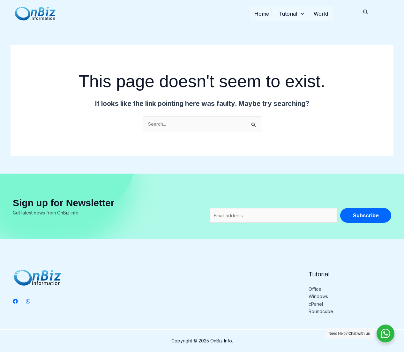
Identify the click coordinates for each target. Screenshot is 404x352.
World (321, 14)
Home (261, 14)
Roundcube (321, 311)
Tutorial (291, 14)
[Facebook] (15, 301)
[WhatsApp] (28, 301)
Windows (318, 296)
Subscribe (366, 215)
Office (315, 289)
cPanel (316, 304)
